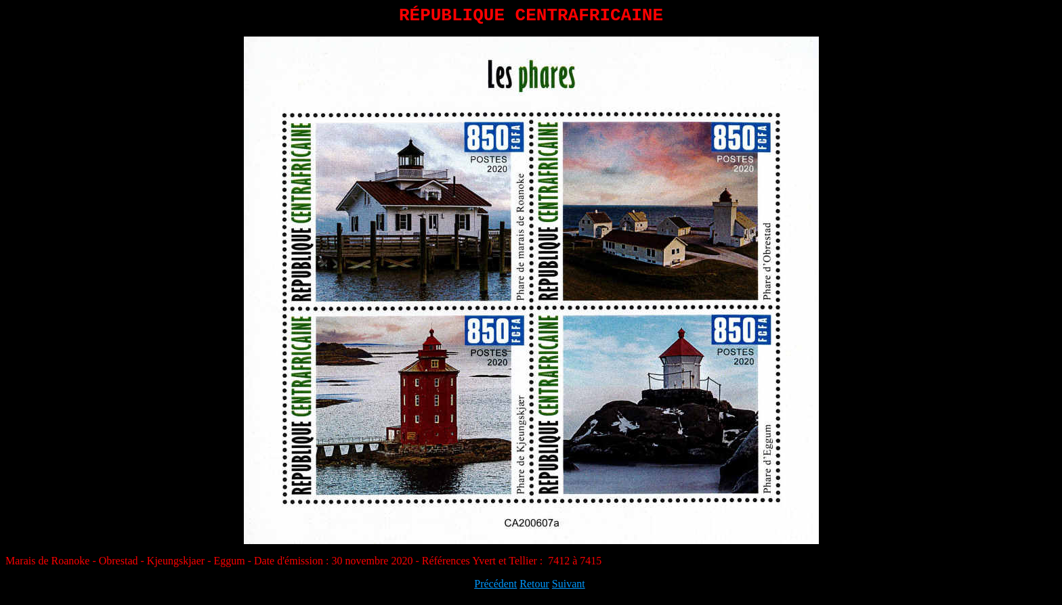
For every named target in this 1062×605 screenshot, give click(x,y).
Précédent (495, 587)
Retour (534, 587)
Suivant (568, 587)
